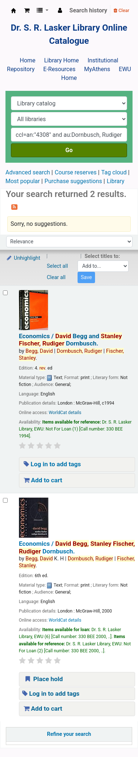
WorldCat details (65, 412)
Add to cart (43, 480)
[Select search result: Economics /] (5, 292)
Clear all (56, 277)
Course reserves (75, 172)
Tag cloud (114, 172)
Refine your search (69, 734)
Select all (57, 266)
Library (115, 181)
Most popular (22, 181)
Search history (88, 10)
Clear (121, 10)
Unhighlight (23, 258)
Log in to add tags (52, 464)
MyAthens (97, 69)
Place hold (43, 679)
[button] (26, 10)
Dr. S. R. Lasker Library (13, 10)
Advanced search (27, 172)
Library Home (61, 60)
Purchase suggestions (73, 181)
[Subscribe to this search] (14, 206)
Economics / (70, 339)
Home (27, 60)
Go (69, 150)
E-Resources (59, 69)
